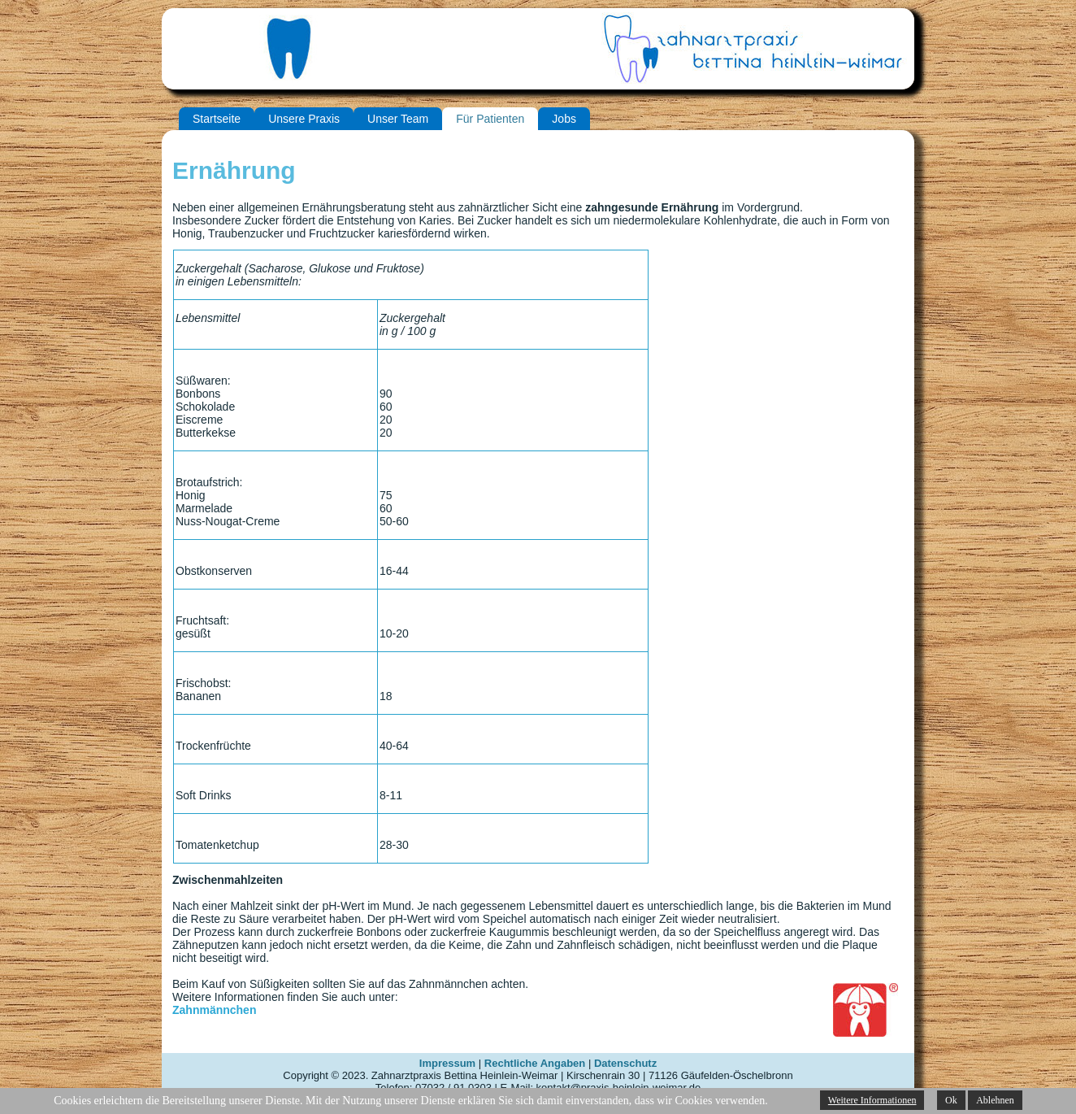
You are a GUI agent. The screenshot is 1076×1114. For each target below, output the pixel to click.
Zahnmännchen (214, 1009)
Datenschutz (625, 1063)
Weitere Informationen (872, 1100)
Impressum (447, 1063)
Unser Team (397, 118)
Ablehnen (995, 1100)
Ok (951, 1100)
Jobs (564, 118)
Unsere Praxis (304, 118)
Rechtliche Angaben (534, 1063)
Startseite (217, 118)
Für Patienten (490, 118)
